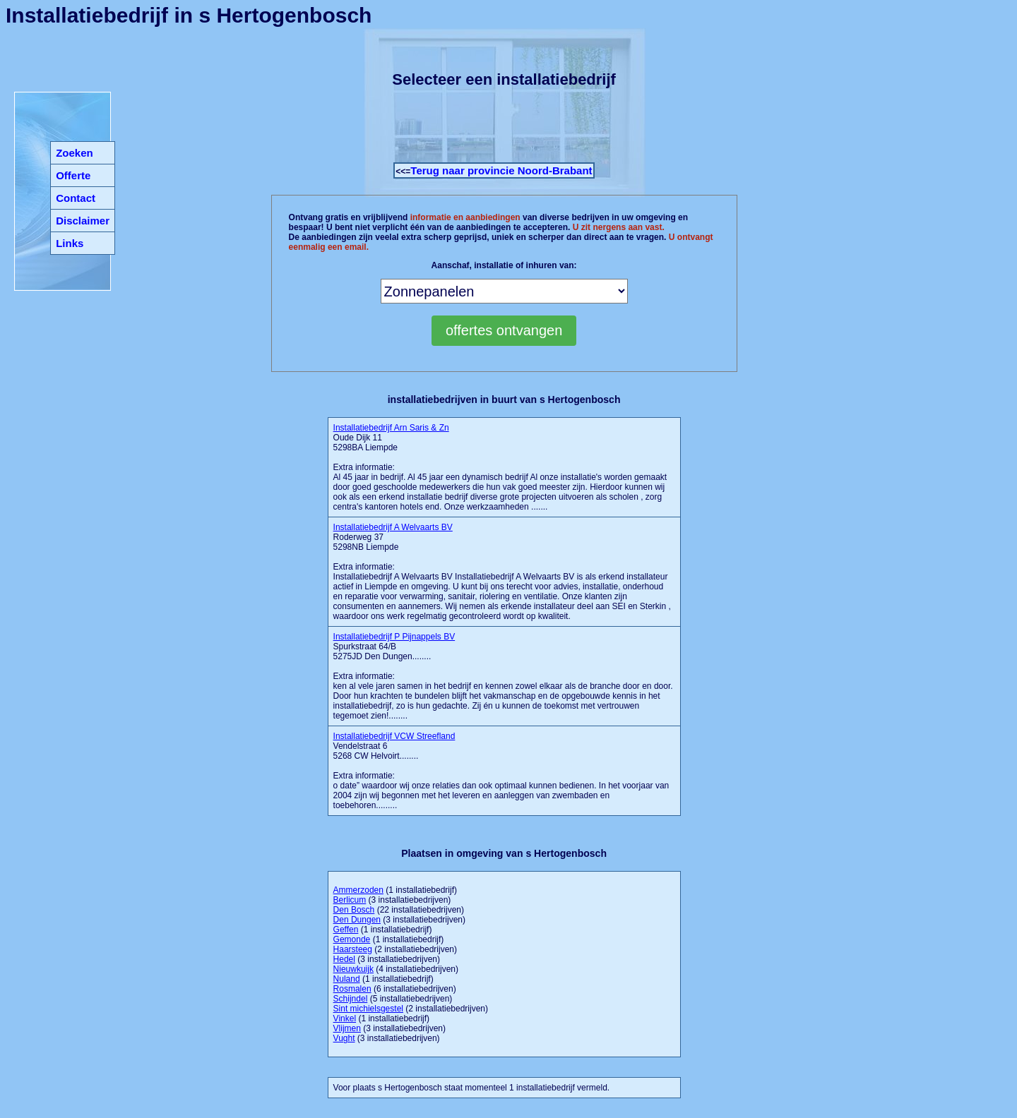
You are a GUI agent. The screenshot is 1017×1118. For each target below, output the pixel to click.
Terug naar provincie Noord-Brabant (501, 170)
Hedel (344, 959)
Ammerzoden (358, 890)
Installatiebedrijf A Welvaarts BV (393, 527)
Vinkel (344, 1018)
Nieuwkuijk (353, 969)
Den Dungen (357, 920)
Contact (75, 198)
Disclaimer (82, 221)
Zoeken (74, 153)
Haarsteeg (352, 949)
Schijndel (350, 999)
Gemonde (352, 939)
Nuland (346, 979)
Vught (344, 1038)
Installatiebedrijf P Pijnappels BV (394, 637)
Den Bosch (354, 910)
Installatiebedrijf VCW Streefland (394, 736)
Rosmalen (352, 989)
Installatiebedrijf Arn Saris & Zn (391, 428)
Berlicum (350, 900)
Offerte (73, 175)
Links (69, 243)
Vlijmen (347, 1028)
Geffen (346, 929)
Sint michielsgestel (368, 1009)
